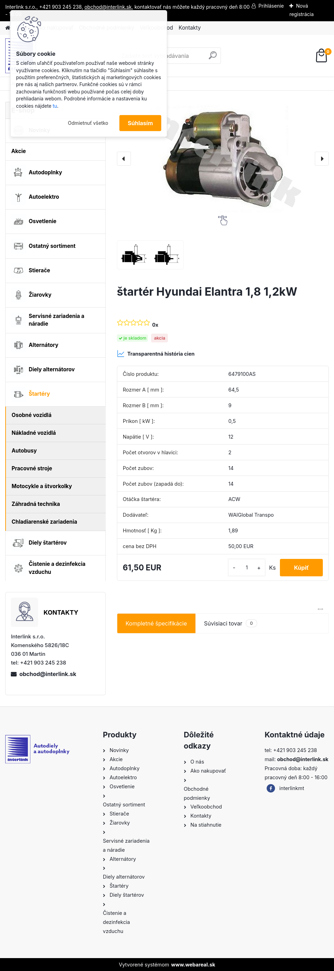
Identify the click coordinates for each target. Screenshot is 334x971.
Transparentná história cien (156, 353)
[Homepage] (7, 28)
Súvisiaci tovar (230, 623)
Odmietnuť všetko (88, 123)
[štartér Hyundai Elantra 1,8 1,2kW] (223, 158)
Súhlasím (140, 123)
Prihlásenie (271, 6)
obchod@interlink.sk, (108, 7)
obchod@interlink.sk (47, 673)
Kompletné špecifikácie (156, 623)
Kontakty (190, 27)
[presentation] (124, 159)
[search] (213, 58)
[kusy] (247, 567)
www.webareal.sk (193, 965)
